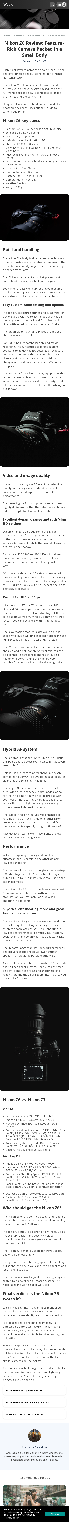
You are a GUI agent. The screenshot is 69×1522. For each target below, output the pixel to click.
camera (48, 1239)
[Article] (34, 1499)
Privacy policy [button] (12, 1517)
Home (7, 35)
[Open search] (52, 4)
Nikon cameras (36, 35)
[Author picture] (34, 1435)
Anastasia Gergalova (34, 1447)
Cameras (19, 35)
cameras (51, 262)
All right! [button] (55, 1514)
